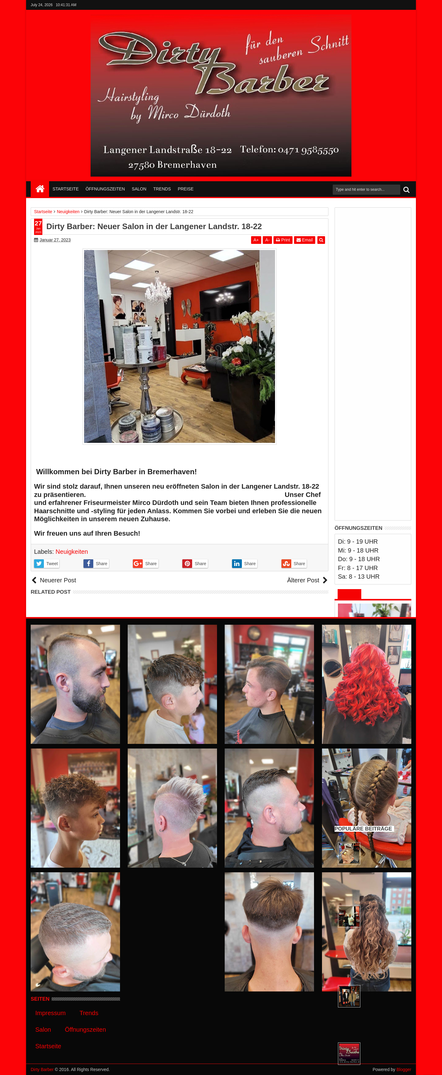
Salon (139, 188)
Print (283, 239)
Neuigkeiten (72, 551)
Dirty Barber (42, 1069)
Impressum (50, 1013)
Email (305, 239)
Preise (185, 188)
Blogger (404, 1069)
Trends (162, 188)
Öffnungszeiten (105, 188)
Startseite (65, 188)
